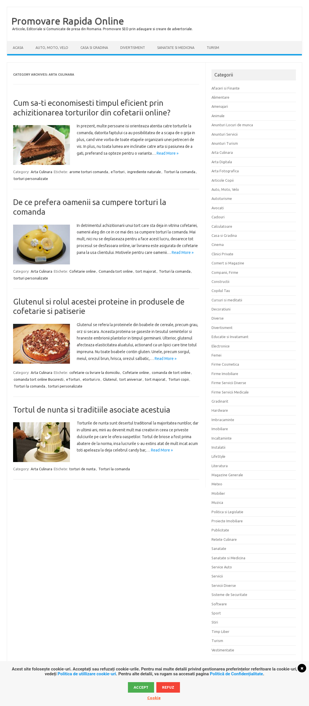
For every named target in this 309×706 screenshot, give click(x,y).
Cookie (154, 698)
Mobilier (218, 493)
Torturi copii (178, 379)
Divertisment (132, 47)
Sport (216, 613)
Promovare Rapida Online (67, 20)
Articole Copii (222, 180)
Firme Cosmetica (225, 364)
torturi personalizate (31, 179)
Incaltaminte (221, 438)
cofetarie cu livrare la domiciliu (94, 372)
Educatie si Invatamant (229, 337)
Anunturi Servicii (224, 134)
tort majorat (146, 271)
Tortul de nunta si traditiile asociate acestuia (91, 409)
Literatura (219, 466)
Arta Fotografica (225, 171)
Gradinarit (219, 401)
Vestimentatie (222, 650)
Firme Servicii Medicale (230, 392)
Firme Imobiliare (224, 374)
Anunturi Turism (224, 143)
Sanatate (218, 548)
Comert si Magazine (227, 263)
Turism (213, 47)
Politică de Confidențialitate (236, 673)
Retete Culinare (224, 539)
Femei (216, 355)
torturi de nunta (82, 469)
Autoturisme (221, 198)
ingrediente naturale (144, 172)
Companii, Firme (224, 272)
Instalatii (218, 447)
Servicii (217, 576)
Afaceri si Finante (225, 88)
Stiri (214, 622)
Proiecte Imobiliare (227, 521)
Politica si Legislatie (227, 512)
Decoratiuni (221, 309)
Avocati (217, 208)
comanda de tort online (171, 372)
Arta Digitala (221, 162)
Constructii (220, 281)
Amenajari (219, 106)
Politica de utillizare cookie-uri (86, 673)
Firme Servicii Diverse (228, 383)
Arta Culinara (41, 172)
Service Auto (221, 567)
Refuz (168, 687)
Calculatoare (221, 226)
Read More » (168, 153)
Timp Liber (220, 631)
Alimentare (220, 97)
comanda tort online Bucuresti (38, 379)
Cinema (217, 245)
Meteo (216, 484)
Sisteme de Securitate (229, 595)
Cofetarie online (82, 271)
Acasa (18, 47)
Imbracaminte (222, 420)
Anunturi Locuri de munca (232, 125)
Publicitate (220, 530)
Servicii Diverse (223, 585)
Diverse (217, 318)
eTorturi (118, 172)
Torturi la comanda (179, 172)
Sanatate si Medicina (175, 47)
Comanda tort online (116, 271)
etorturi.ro (91, 379)
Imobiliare (219, 429)
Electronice (220, 346)
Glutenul (110, 379)
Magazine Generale (227, 475)
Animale (218, 116)
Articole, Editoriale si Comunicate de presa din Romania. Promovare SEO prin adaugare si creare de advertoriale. (102, 29)
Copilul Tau (220, 291)
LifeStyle (218, 456)
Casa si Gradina (94, 47)
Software (219, 604)
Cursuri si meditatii (226, 300)
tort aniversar (130, 379)
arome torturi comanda (88, 172)
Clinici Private (222, 254)
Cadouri (218, 217)
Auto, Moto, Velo (52, 47)
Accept (141, 687)
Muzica (217, 502)
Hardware (219, 410)
